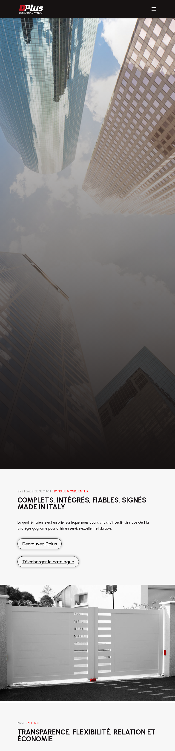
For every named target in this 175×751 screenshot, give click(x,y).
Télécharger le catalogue (48, 561)
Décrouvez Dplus (39, 544)
